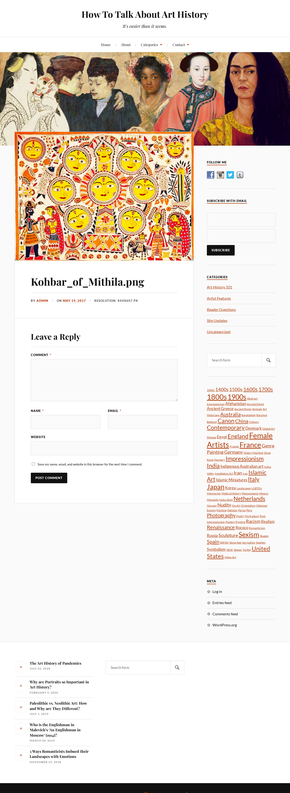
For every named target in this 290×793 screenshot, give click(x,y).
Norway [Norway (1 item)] (212, 505)
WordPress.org (224, 625)
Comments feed (225, 614)
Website (38, 437)
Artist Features (219, 298)
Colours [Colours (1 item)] (254, 422)
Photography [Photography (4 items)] (221, 515)
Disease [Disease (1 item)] (211, 437)
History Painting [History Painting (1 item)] (253, 452)
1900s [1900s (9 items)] (236, 397)
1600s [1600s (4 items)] (250, 389)
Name (37, 411)
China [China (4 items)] (241, 421)
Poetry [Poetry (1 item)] (240, 516)
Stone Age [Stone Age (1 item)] (235, 542)
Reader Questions (221, 309)
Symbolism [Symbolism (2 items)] (216, 549)
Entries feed (222, 602)
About (126, 44)
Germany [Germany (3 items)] (233, 452)
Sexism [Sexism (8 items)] (249, 534)
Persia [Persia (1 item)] (242, 510)
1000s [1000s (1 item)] (211, 390)
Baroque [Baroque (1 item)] (261, 415)
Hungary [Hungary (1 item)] (219, 459)
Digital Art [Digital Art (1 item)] (268, 428)
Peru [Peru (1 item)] (249, 510)
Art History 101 (219, 287)
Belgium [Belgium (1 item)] (212, 422)
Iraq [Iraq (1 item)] (245, 473)
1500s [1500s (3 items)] (236, 389)
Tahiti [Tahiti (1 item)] (229, 549)
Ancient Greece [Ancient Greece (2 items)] (220, 408)
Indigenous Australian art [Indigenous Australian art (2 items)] (241, 466)
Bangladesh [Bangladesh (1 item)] (248, 415)
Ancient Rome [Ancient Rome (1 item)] (242, 409)
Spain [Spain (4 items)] (213, 541)
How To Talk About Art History (145, 14)
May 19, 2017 (74, 301)
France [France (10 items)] (250, 444)
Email (114, 411)
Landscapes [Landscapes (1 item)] (244, 488)
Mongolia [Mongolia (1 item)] (213, 499)
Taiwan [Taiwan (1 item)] (237, 549)
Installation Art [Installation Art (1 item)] (224, 473)
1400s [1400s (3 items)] (222, 389)
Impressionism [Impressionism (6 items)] (245, 458)
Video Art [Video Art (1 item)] (230, 557)
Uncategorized (218, 331)
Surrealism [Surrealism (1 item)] (248, 542)
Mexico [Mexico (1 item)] (263, 493)
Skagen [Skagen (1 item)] (264, 536)
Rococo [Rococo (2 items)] (242, 527)
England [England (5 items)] (238, 436)
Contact (179, 44)
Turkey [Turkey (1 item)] (247, 549)
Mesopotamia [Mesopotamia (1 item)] (250, 493)
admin (42, 301)
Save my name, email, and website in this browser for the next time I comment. (90, 464)
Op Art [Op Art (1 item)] (236, 505)
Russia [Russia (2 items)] (212, 535)
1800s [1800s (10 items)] (217, 396)
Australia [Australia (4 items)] (230, 414)
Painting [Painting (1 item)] (221, 510)
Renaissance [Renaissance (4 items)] (221, 527)
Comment (41, 355)
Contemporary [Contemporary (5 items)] (226, 427)
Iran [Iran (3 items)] (238, 473)
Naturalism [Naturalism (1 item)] (226, 499)
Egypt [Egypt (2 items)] (222, 436)
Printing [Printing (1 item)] (240, 522)
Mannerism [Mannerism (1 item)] (214, 493)
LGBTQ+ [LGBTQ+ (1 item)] (256, 488)
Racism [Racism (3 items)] (253, 521)
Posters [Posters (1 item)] (230, 522)
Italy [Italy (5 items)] (253, 479)
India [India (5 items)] (213, 465)
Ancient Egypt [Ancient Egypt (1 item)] (255, 404)
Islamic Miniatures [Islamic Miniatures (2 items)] (231, 479)
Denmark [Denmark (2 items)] (253, 428)
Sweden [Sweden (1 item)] (260, 542)
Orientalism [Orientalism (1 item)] (248, 505)
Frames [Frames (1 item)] (234, 446)
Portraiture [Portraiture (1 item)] (252, 516)
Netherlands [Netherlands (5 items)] (249, 498)
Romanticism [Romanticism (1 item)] (257, 528)
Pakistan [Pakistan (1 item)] (232, 510)
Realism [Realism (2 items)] (268, 521)
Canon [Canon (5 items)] (226, 420)
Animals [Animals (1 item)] (257, 409)
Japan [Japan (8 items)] (215, 487)
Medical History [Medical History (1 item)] (231, 493)
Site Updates (217, 320)
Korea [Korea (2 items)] (230, 487)
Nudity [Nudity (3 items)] (224, 505)
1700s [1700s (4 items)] (265, 389)
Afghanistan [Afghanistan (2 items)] (235, 403)
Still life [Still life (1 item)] (224, 542)
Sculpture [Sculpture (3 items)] (228, 535)
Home (106, 44)
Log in (217, 591)
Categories (149, 44)
